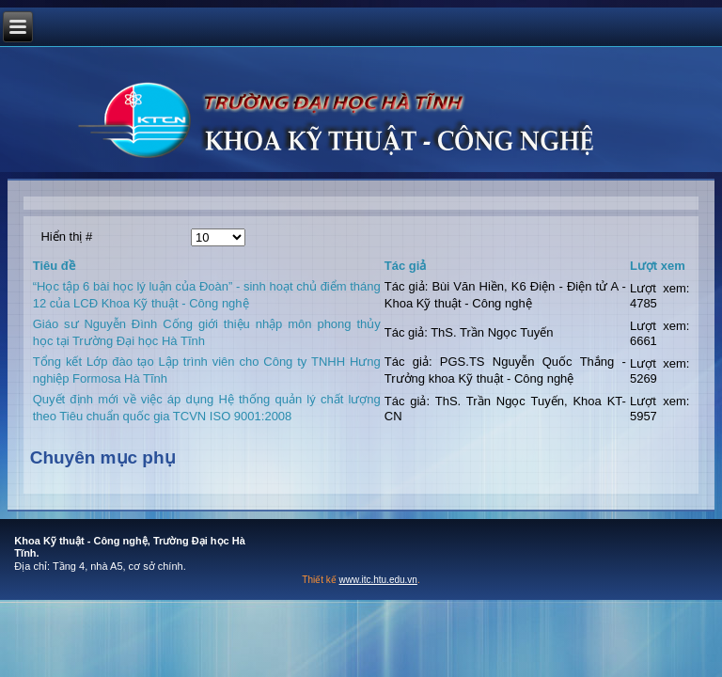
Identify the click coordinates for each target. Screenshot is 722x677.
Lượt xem (657, 266)
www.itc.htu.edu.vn (378, 580)
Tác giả (406, 266)
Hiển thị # (66, 236)
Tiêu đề (54, 266)
